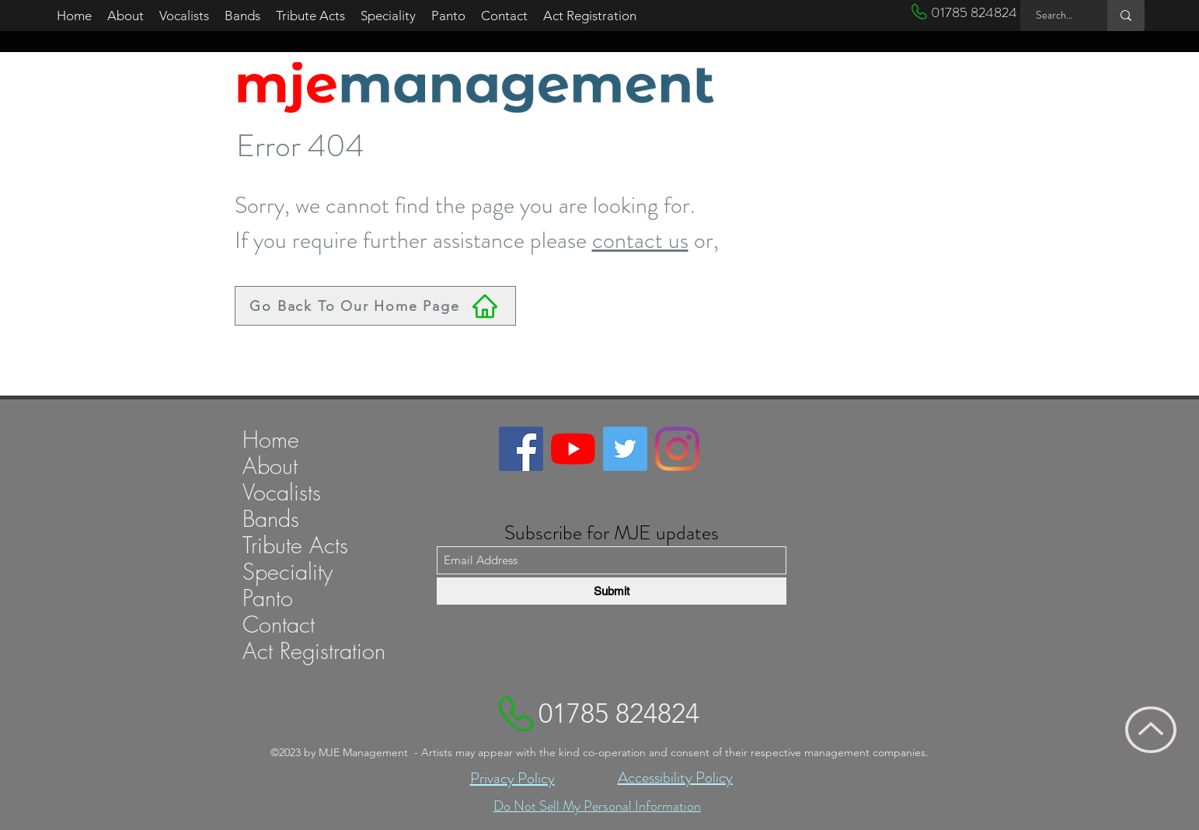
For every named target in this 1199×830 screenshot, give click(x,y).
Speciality (287, 572)
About (270, 466)
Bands (270, 519)
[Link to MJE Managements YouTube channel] (573, 449)
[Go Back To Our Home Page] (375, 306)
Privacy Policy (512, 778)
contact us (640, 240)
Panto (267, 598)
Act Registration (313, 651)
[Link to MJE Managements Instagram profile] (677, 449)
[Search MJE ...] (1055, 15)
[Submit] (611, 591)
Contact (278, 625)
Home (270, 440)
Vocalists (281, 493)
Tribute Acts (295, 545)
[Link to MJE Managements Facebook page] (521, 449)
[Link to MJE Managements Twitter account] (625, 449)
